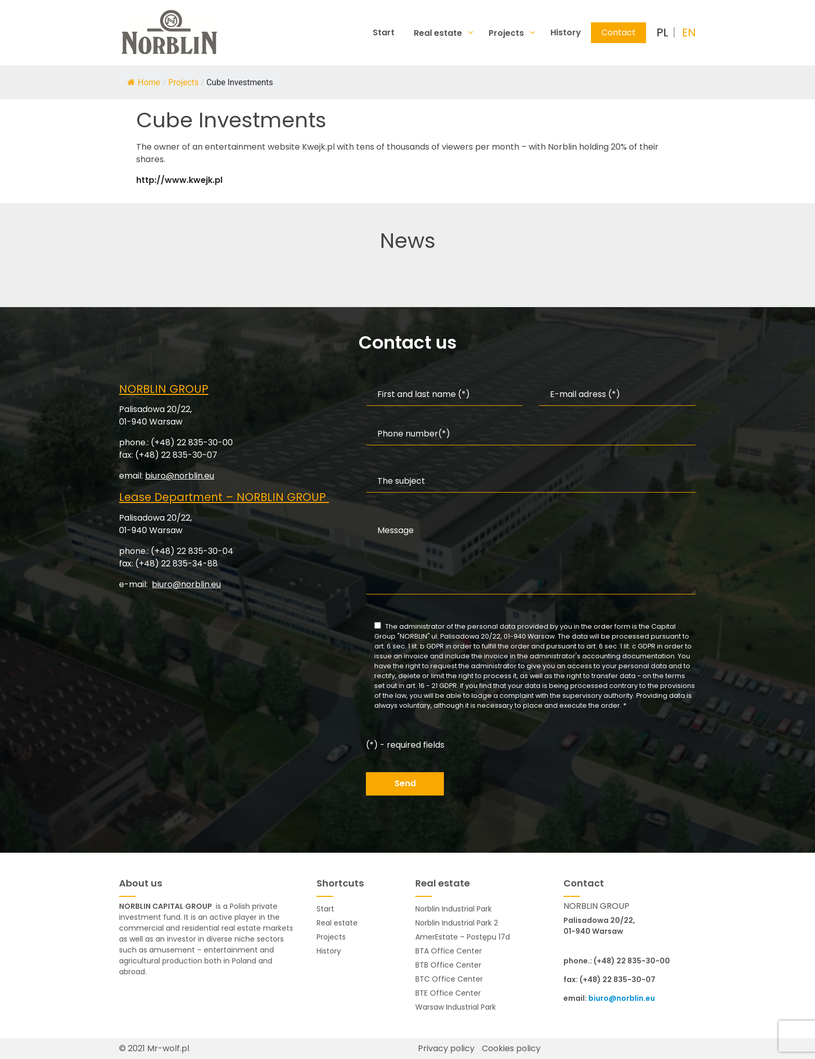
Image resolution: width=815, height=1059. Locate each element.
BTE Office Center (448, 993)
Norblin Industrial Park (453, 909)
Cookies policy (511, 1048)
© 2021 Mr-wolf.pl (154, 1048)
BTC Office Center (449, 979)
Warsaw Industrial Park (455, 1007)
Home (143, 82)
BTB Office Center (448, 965)
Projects (507, 33)
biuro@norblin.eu (179, 476)
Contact (618, 32)
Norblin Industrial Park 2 (456, 923)
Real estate (439, 33)
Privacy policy (446, 1048)
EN (689, 32)
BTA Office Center (448, 951)
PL (662, 32)
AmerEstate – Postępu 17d (462, 937)
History (565, 32)
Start (384, 32)
